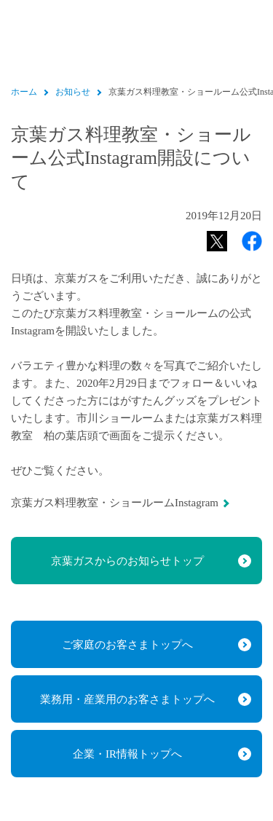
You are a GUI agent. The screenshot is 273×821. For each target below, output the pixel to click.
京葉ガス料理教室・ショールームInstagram (114, 502)
